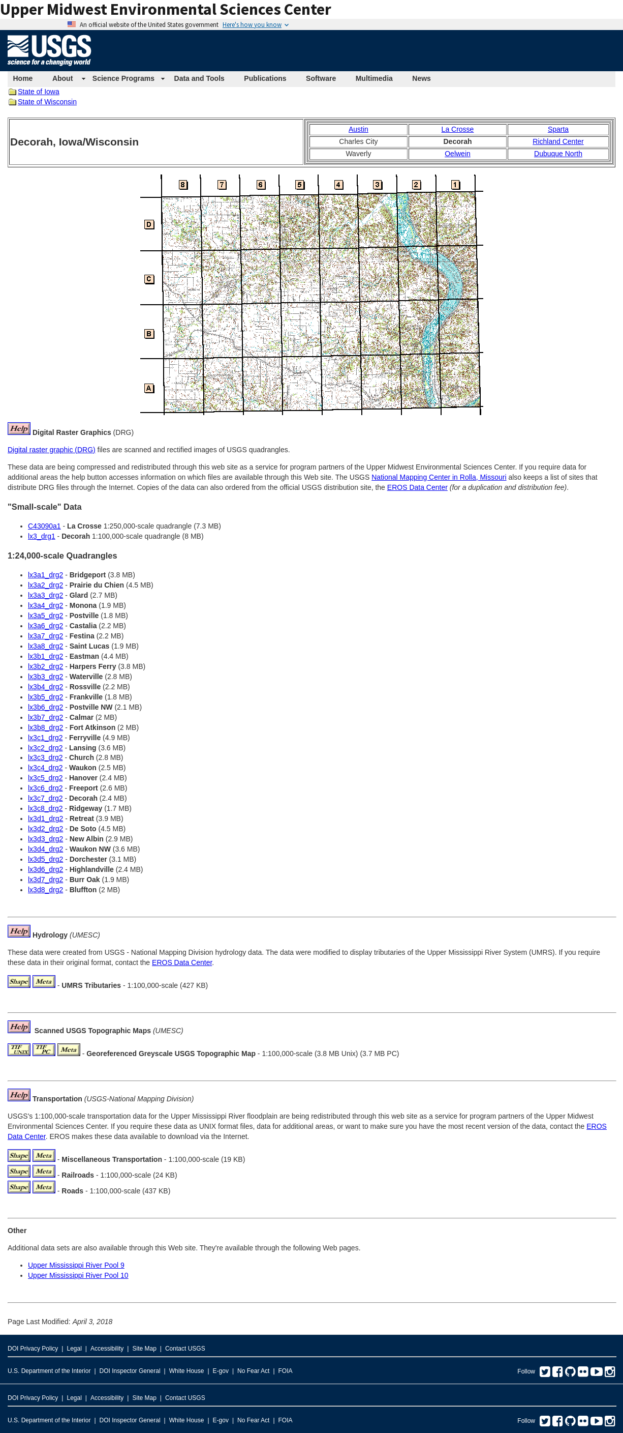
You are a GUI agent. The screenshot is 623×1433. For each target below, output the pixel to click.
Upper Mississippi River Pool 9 (76, 1265)
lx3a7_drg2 (45, 636)
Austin (358, 129)
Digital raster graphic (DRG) (52, 450)
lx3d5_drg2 (45, 859)
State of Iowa (38, 91)
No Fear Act (253, 1370)
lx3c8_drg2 (45, 808)
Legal (74, 1348)
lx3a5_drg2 (45, 615)
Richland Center (558, 141)
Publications (265, 78)
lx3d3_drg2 (45, 839)
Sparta (558, 129)
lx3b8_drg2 (45, 727)
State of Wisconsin (47, 102)
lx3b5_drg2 (45, 697)
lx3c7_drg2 (45, 798)
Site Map (144, 1348)
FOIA (285, 1370)
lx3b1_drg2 (45, 656)
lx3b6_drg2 (45, 707)
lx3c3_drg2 (45, 757)
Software (321, 78)
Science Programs (123, 78)
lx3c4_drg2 (45, 768)
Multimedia (374, 78)
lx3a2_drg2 (45, 585)
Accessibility (106, 1348)
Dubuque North (558, 154)
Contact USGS (185, 1348)
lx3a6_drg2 (45, 626)
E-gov (221, 1370)
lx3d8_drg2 (45, 890)
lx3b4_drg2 (45, 687)
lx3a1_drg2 (45, 575)
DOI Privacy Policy (33, 1348)
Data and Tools (199, 78)
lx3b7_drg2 (45, 717)
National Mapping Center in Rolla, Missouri (438, 477)
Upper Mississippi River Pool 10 (78, 1275)
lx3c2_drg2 (45, 748)
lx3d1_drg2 (45, 818)
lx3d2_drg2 (45, 829)
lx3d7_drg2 (45, 879)
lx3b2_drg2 (45, 666)
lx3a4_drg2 (45, 605)
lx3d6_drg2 (45, 869)
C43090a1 (44, 526)
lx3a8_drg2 (45, 646)
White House (186, 1370)
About (62, 78)
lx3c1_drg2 (45, 738)
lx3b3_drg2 (45, 676)
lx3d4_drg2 (45, 849)
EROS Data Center (417, 487)
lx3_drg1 (41, 536)
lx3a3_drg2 (45, 595)
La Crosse (458, 129)
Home (23, 78)
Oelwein (458, 154)
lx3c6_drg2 (45, 788)
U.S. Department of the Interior (49, 1370)
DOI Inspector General (130, 1370)
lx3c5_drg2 (45, 778)
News (421, 78)
